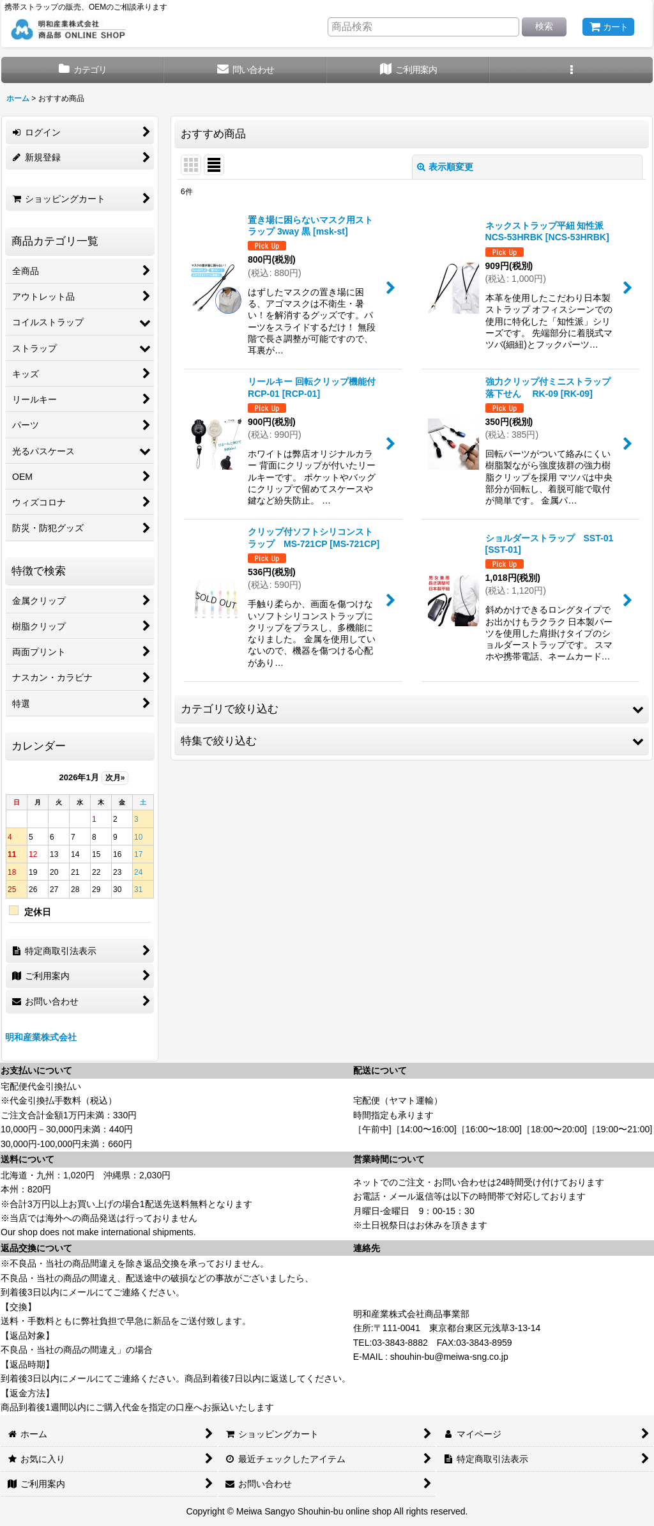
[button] (571, 70)
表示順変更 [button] (445, 167)
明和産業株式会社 (41, 1037)
